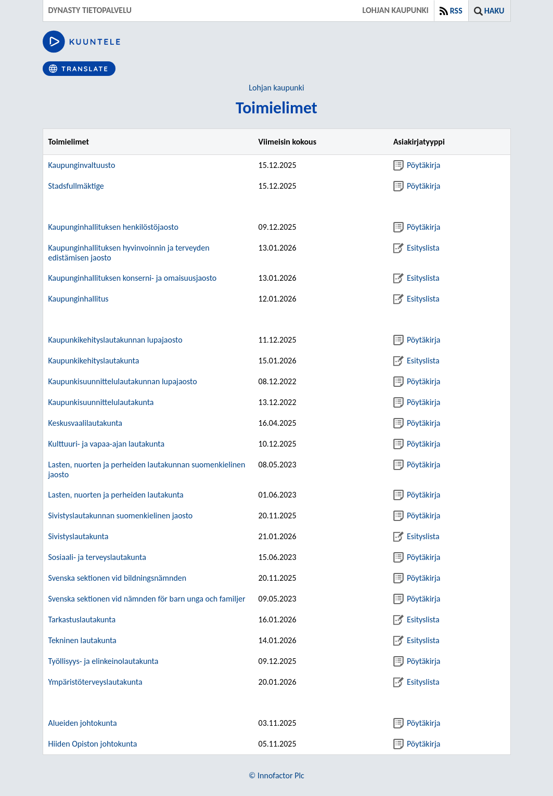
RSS (456, 11)
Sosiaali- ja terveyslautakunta (97, 557)
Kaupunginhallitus (78, 299)
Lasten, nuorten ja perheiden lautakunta (116, 495)
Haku (494, 11)
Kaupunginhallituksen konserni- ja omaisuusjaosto (132, 278)
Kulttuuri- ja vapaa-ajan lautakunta (106, 444)
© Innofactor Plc (276, 775)
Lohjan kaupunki (276, 88)
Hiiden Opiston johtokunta (92, 744)
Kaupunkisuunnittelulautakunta (101, 402)
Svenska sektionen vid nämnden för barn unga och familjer (147, 599)
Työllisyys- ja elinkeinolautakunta (103, 661)
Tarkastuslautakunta (82, 619)
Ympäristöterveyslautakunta (95, 682)
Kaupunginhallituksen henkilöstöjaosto (113, 227)
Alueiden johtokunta (82, 723)
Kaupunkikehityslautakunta (93, 361)
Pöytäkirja (416, 165)
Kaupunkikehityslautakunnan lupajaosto (115, 340)
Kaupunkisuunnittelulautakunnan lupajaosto (122, 381)
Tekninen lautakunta (82, 640)
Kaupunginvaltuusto (81, 165)
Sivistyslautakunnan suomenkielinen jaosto (120, 515)
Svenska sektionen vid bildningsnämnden (117, 578)
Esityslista (416, 248)
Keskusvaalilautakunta (85, 423)
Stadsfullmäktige (76, 186)
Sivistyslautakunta (78, 536)
